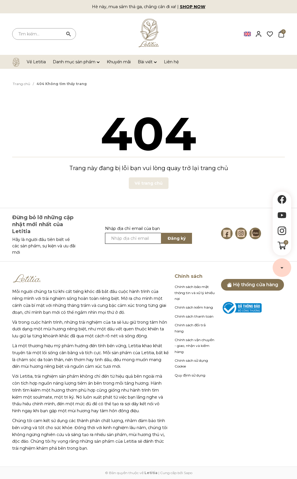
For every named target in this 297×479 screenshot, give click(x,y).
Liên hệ (171, 61)
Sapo (188, 473)
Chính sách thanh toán (194, 316)
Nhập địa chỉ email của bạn (132, 228)
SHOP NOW (192, 6)
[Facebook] (227, 233)
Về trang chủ (149, 183)
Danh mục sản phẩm (76, 61)
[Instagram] (241, 233)
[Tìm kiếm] (68, 34)
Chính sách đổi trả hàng (190, 328)
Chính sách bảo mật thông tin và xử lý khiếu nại (195, 292)
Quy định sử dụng (190, 375)
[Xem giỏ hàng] (281, 33)
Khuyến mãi (119, 61)
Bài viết (147, 61)
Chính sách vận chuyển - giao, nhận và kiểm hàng (194, 346)
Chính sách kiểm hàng (194, 307)
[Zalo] (255, 233)
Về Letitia (36, 61)
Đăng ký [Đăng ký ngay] (177, 238)
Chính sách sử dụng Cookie (191, 363)
